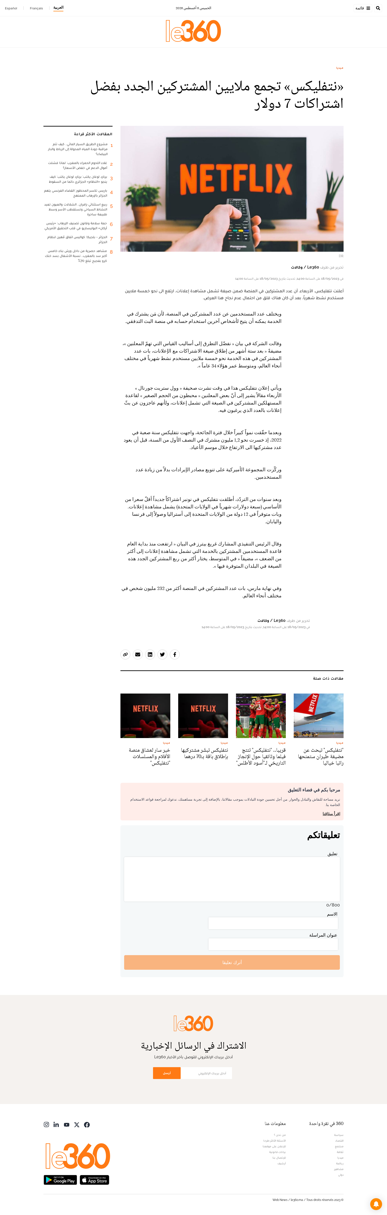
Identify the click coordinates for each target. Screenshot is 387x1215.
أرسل (167, 1073)
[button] (376, 1204)
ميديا (340, 67)
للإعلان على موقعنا (274, 1146)
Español (11, 8)
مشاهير (339, 1169)
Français (36, 8)
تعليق (332, 853)
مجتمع (339, 1146)
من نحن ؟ (280, 1135)
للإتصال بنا (279, 1157)
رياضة (340, 1163)
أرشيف (281, 1163)
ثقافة (340, 1152)
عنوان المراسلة (323, 935)
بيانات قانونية (277, 1152)
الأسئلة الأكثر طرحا (274, 1140)
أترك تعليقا (232, 962)
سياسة (339, 1135)
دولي (341, 1174)
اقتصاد (339, 1140)
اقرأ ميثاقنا (331, 813)
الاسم (332, 914)
